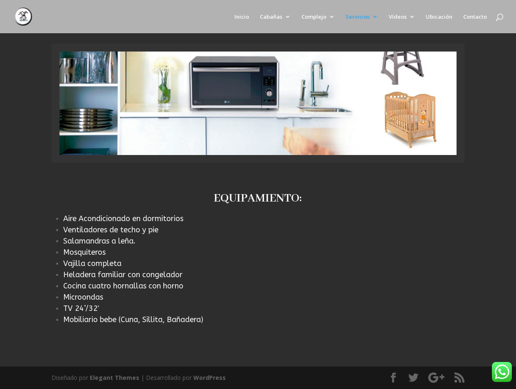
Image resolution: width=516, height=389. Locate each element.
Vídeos (398, 17)
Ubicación (439, 17)
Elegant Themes (114, 378)
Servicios (358, 17)
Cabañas (271, 17)
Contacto (475, 17)
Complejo (313, 17)
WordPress (209, 378)
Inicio (242, 17)
